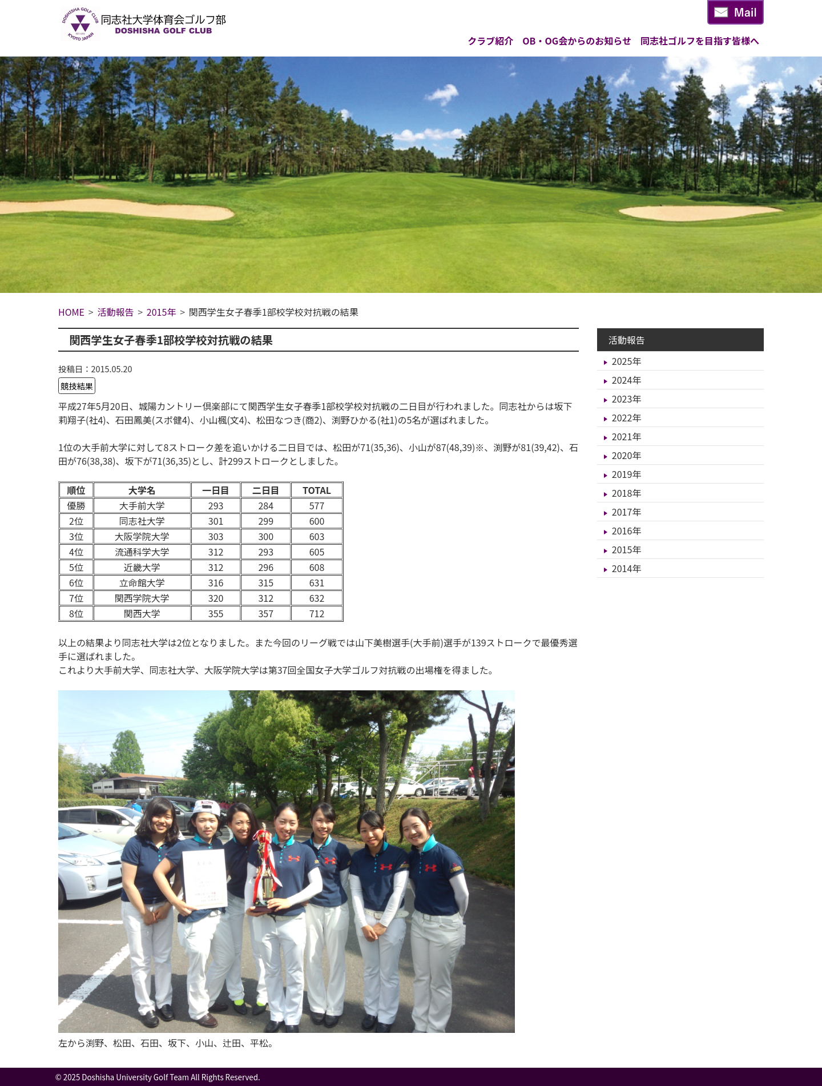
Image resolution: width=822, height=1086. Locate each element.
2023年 (627, 398)
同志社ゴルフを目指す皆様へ (699, 40)
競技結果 (77, 386)
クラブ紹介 (490, 40)
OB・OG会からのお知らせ (576, 40)
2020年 (627, 455)
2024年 (627, 380)
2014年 (627, 568)
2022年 (627, 417)
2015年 (627, 549)
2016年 (627, 530)
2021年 (627, 436)
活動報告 (627, 340)
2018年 (627, 493)
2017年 (627, 511)
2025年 (627, 361)
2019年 (627, 474)
